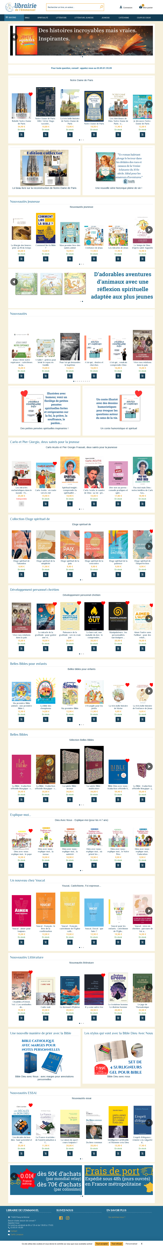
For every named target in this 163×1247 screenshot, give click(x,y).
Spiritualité (42, 18)
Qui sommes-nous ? (116, 1217)
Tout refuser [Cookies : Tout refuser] (117, 1244)
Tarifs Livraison (15, 1234)
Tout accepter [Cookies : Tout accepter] (102, 1244)
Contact (12, 1231)
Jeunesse (106, 18)
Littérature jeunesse (84, 18)
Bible (27, 18)
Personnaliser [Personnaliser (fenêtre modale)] (131, 1244)
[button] (13, 43)
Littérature (61, 18)
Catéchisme (124, 18)
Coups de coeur (144, 18)
